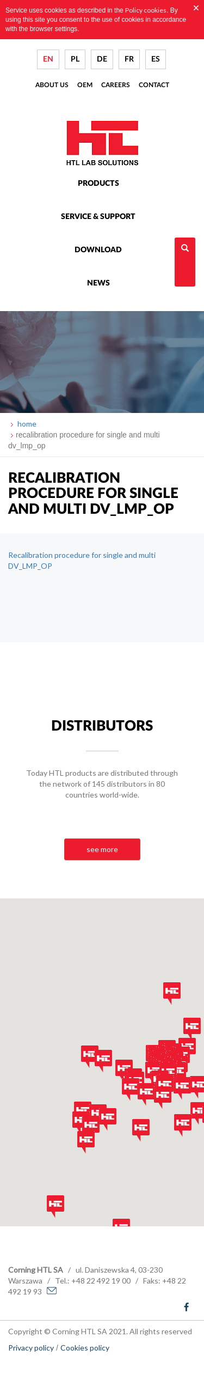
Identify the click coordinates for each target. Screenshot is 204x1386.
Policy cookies (145, 10)
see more (102, 849)
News (98, 283)
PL (75, 59)
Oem (84, 85)
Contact (154, 85)
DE (102, 59)
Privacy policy (31, 1347)
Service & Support (98, 217)
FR (129, 59)
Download (98, 250)
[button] (81, 1122)
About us (52, 85)
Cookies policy (84, 1347)
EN (48, 59)
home (26, 423)
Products (98, 183)
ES (155, 59)
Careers (115, 85)
